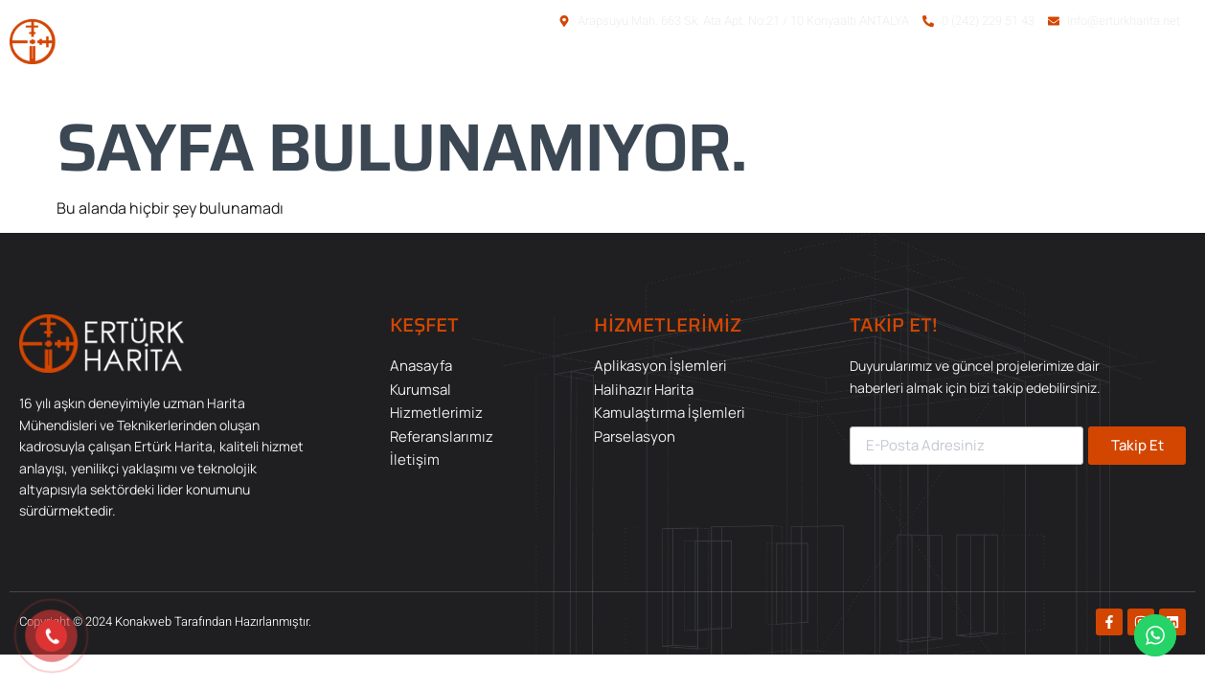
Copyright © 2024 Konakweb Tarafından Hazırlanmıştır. (165, 621)
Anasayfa (644, 74)
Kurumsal (751, 74)
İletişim (1144, 74)
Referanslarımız (1021, 74)
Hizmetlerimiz (874, 74)
